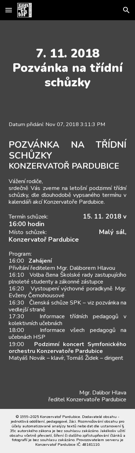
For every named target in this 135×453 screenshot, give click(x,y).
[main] (68, 67)
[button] (8, 10)
